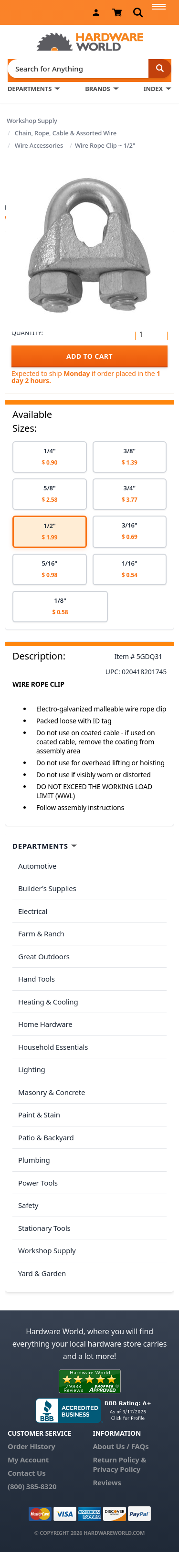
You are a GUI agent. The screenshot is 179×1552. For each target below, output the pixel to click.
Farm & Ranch (41, 933)
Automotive (37, 866)
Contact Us (27, 1473)
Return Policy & (119, 1459)
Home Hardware (45, 1024)
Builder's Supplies (47, 888)
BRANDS (97, 88)
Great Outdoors (44, 956)
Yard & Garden (42, 1273)
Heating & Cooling (48, 1001)
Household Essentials (53, 1047)
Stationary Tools (44, 1228)
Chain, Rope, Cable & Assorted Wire (65, 133)
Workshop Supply (32, 120)
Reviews (107, 1482)
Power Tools (38, 1182)
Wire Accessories (39, 145)
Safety (28, 1205)
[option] (49, 457)
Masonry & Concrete (51, 1092)
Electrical (32, 911)
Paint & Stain (39, 1114)
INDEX (153, 88)
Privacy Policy (116, 1469)
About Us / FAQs (120, 1446)
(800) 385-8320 (32, 1486)
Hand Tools (36, 979)
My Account (28, 1459)
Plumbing (34, 1160)
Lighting (31, 1069)
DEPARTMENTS (30, 88)
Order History (31, 1446)
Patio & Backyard (46, 1137)
